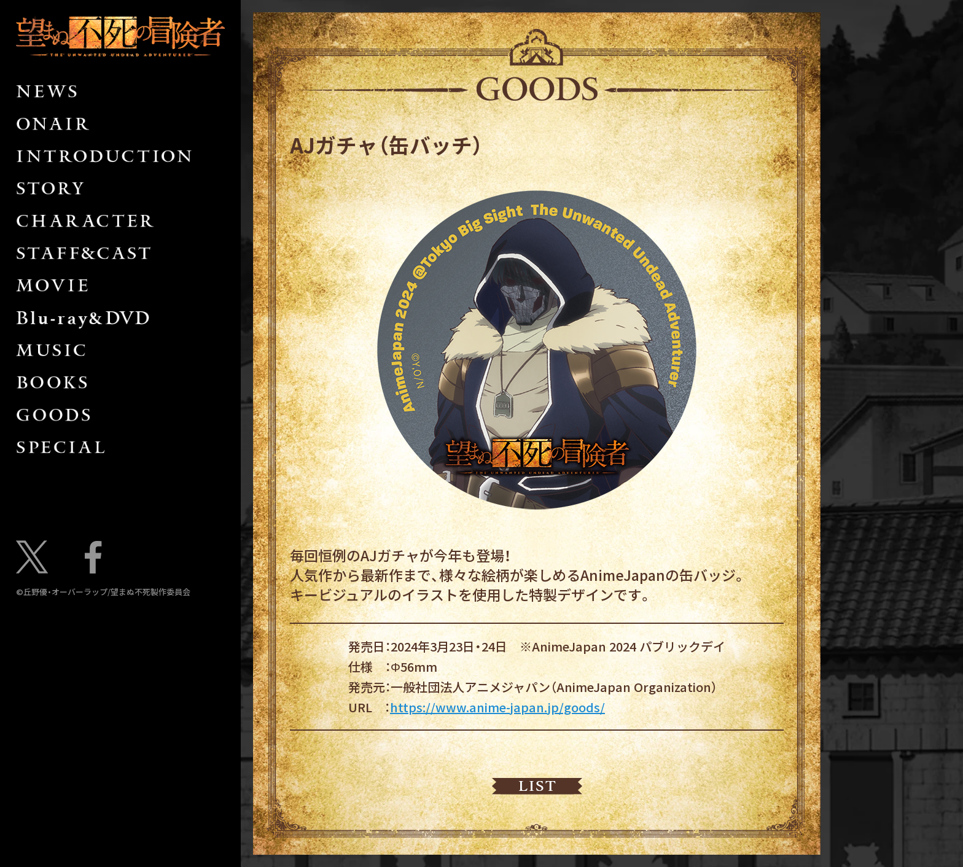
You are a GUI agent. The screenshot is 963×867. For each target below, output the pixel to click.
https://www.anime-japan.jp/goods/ (497, 707)
